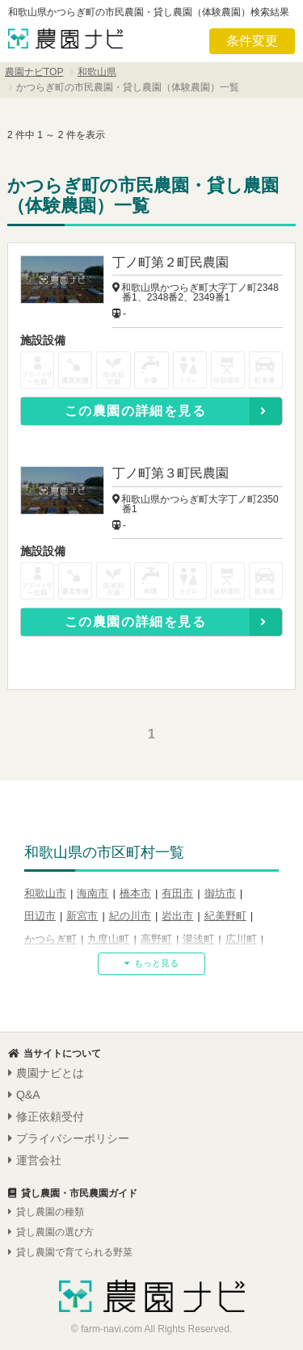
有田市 (177, 893)
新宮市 (82, 916)
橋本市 (135, 893)
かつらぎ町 (50, 939)
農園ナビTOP (34, 72)
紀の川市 (130, 916)
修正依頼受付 (46, 1116)
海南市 (92, 893)
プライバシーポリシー (68, 1138)
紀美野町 (225, 916)
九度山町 (108, 939)
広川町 (241, 939)
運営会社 (34, 1160)
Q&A (24, 1094)
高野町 (156, 939)
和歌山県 (97, 72)
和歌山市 (45, 893)
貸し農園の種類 (46, 1212)
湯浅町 (198, 939)
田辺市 (40, 916)
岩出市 (177, 916)
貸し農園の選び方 (51, 1232)
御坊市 (220, 893)
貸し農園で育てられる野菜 (70, 1252)
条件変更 (252, 41)
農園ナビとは (46, 1072)
